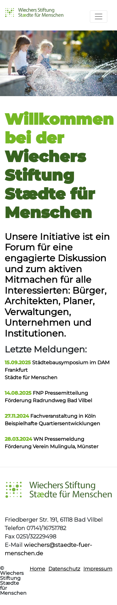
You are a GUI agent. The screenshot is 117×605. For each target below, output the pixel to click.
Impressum (97, 569)
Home (37, 569)
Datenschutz (64, 569)
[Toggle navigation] (98, 16)
